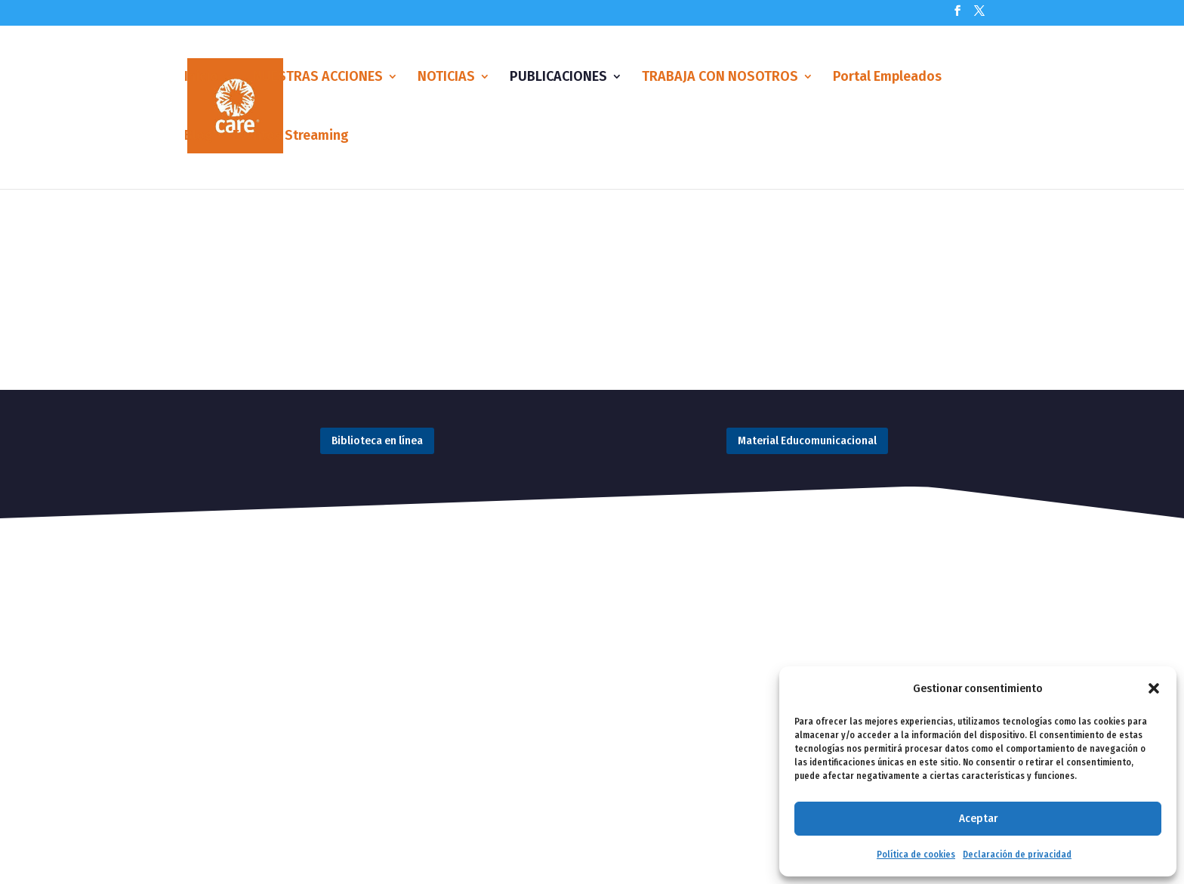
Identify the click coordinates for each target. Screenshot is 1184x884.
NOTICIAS (446, 78)
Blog (198, 137)
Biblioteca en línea (377, 440)
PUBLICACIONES (558, 78)
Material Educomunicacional (807, 440)
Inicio (201, 78)
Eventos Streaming (291, 137)
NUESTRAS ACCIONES (318, 78)
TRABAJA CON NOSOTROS (720, 78)
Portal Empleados (887, 78)
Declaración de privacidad (1017, 854)
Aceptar (978, 818)
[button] (1153, 688)
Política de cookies (916, 854)
